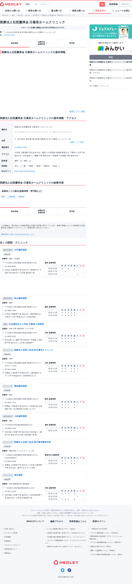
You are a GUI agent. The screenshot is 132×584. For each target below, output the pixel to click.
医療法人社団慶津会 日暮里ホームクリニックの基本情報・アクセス (111, 71)
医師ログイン (99, 521)
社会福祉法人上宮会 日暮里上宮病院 (26, 324)
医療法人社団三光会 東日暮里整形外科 (32, 442)
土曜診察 (6, 254)
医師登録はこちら (77, 521)
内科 (3, 197)
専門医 (71, 43)
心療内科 (11, 197)
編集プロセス (56, 521)
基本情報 (14, 43)
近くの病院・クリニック (99, 86)
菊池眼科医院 (20, 386)
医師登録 (113, 4)
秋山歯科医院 (20, 298)
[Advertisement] (43, 286)
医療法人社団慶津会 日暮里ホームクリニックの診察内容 (111, 79)
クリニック (7, 350)
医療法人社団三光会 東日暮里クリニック (33, 350)
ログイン (126, 4)
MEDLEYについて (35, 521)
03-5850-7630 (9, 35)
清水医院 (18, 475)
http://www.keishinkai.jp (25, 171)
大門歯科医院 (20, 250)
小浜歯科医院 (20, 416)
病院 (5, 324)
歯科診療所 (7, 250)
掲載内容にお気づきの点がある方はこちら (17, 234)
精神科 (21, 197)
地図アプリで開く (77, 111)
